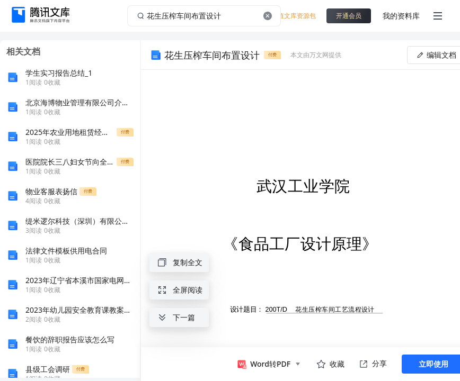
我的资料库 (401, 16)
